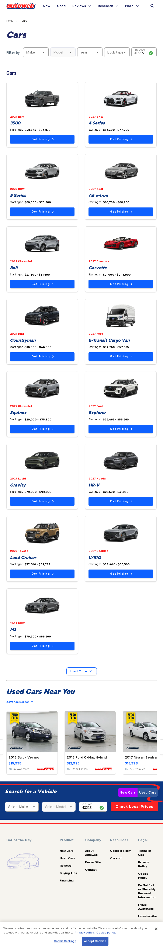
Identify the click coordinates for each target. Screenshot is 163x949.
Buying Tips (68, 873)
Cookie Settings (65, 941)
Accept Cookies (95, 941)
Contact (91, 869)
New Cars (127, 792)
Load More (81, 671)
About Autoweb (91, 853)
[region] (81, 935)
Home (9, 21)
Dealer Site (93, 862)
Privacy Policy (143, 864)
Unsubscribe (147, 916)
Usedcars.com (120, 851)
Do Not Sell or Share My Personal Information (146, 891)
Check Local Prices (134, 806)
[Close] (156, 928)
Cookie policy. (106, 932)
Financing (67, 880)
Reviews (66, 865)
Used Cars (147, 792)
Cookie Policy (143, 876)
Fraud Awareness (146, 907)
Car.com (116, 858)
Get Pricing (42, 139)
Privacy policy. (84, 932)
